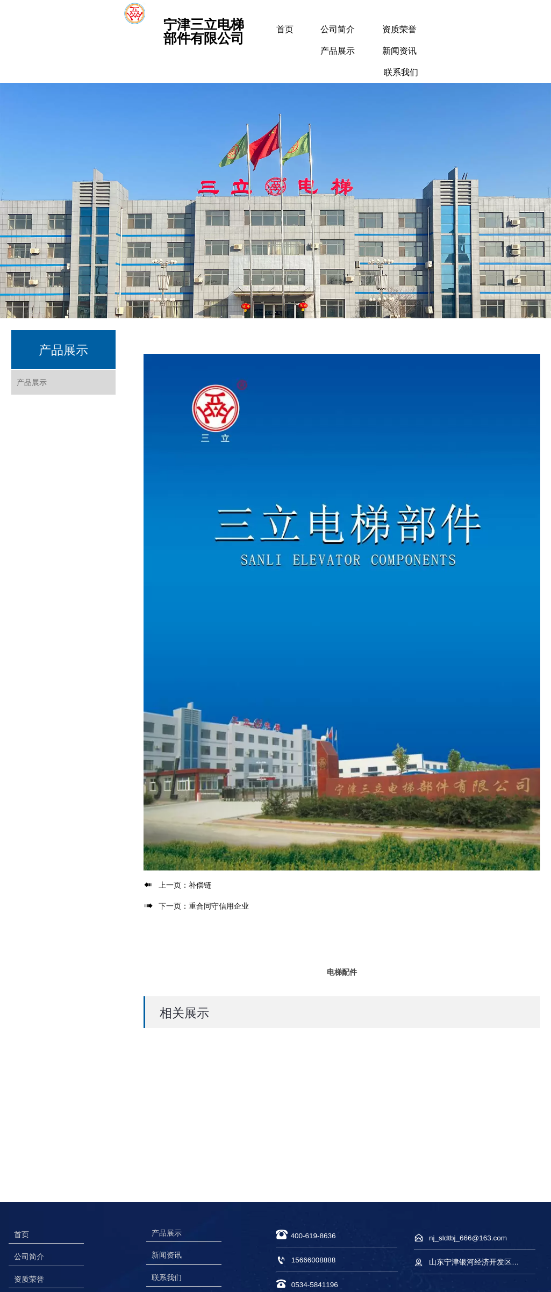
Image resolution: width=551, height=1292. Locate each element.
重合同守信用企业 (219, 906)
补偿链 (200, 885)
